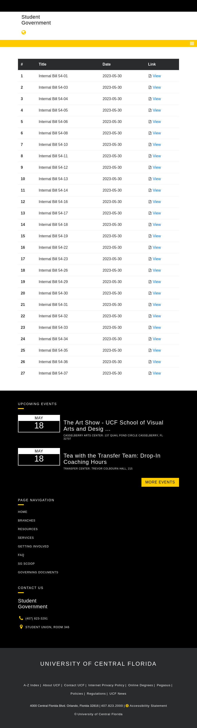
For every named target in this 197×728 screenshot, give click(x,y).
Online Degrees (140, 685)
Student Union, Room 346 (47, 627)
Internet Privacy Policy (106, 685)
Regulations (96, 693)
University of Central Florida (98, 664)
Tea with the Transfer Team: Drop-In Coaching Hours (112, 458)
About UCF (51, 685)
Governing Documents (38, 572)
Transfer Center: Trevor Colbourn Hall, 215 (98, 468)
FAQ (21, 555)
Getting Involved (33, 546)
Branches (26, 520)
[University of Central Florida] (49, 5)
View (157, 76)
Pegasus (164, 685)
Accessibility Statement (146, 705)
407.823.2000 (112, 705)
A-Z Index (31, 685)
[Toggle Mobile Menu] (177, 5)
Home (22, 512)
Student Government (36, 20)
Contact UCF (74, 685)
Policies (76, 693)
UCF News (117, 693)
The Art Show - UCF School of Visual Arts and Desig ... (113, 425)
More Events (160, 482)
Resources (28, 529)
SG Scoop (26, 563)
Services (26, 537)
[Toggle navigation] (192, 43)
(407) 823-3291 (36, 618)
